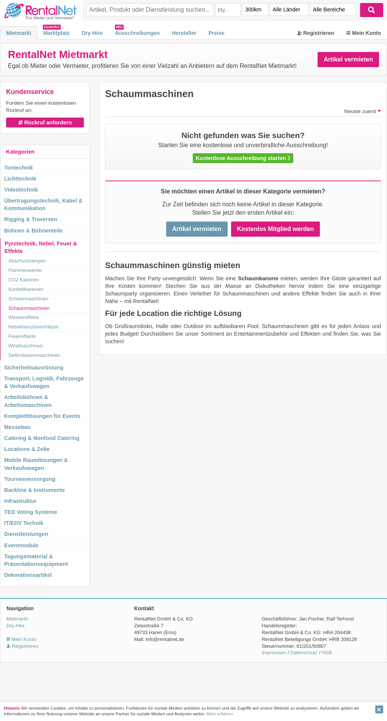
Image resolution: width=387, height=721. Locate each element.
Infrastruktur (20, 501)
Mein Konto (363, 33)
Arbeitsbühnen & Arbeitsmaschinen (28, 401)
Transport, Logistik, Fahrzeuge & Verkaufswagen (44, 382)
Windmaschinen (25, 346)
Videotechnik (21, 190)
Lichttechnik (20, 179)
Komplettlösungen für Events (42, 416)
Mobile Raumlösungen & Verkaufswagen (36, 464)
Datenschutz (303, 652)
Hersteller (184, 33)
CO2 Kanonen (23, 280)
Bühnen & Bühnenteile (33, 231)
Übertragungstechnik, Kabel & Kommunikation (43, 204)
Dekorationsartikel (28, 575)
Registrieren (315, 33)
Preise (216, 33)
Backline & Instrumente (34, 490)
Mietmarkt (18, 33)
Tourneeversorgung (29, 479)
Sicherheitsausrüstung (33, 367)
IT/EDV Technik (24, 523)
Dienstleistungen (26, 534)
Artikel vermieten (348, 59)
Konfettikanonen (26, 289)
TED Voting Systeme (30, 512)
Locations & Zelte (27, 449)
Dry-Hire (92, 33)
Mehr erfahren (219, 714)
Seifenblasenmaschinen (34, 355)
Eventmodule (21, 545)
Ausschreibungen (137, 33)
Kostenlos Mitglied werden (275, 229)
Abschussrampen (27, 261)
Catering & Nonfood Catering (41, 438)
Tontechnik (18, 168)
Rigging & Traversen (30, 219)
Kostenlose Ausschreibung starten (243, 158)
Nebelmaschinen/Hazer (33, 327)
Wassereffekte (23, 317)
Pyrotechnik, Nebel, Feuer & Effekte (41, 247)
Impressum (274, 652)
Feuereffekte (22, 336)
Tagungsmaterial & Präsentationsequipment (36, 560)
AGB (327, 652)
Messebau (17, 427)
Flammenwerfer (25, 270)
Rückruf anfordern (45, 122)
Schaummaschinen (29, 308)
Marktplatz (56, 33)
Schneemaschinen (28, 299)
